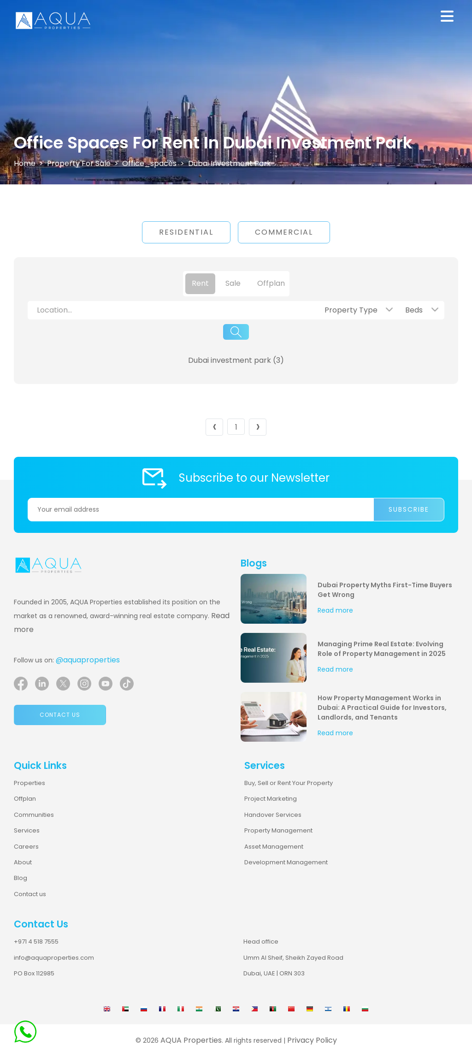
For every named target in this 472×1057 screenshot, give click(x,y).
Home (24, 163)
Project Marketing (270, 798)
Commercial (284, 232)
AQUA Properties (191, 1040)
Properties (29, 783)
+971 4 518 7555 (36, 941)
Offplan (25, 798)
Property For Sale (79, 163)
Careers (26, 846)
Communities (34, 814)
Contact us (60, 715)
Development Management (286, 862)
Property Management (278, 830)
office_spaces (149, 163)
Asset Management (273, 846)
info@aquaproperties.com (54, 957)
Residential (186, 232)
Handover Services (272, 814)
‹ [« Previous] (214, 427)
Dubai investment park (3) (236, 360)
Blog (20, 878)
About (23, 862)
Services (27, 830)
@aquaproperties (88, 660)
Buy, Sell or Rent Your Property (288, 783)
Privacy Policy (312, 1040)
